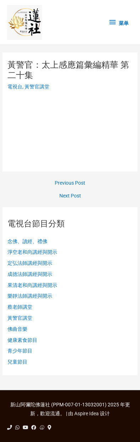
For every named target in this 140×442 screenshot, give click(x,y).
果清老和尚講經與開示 (32, 285)
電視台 (14, 86)
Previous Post (70, 183)
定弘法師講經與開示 (29, 263)
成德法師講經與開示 (29, 274)
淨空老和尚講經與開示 (32, 252)
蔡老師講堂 (19, 307)
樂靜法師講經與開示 (29, 296)
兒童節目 (17, 362)
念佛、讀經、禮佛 (27, 241)
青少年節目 (19, 351)
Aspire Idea (86, 413)
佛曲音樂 (17, 329)
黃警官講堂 (37, 86)
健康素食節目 (22, 340)
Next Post (70, 196)
